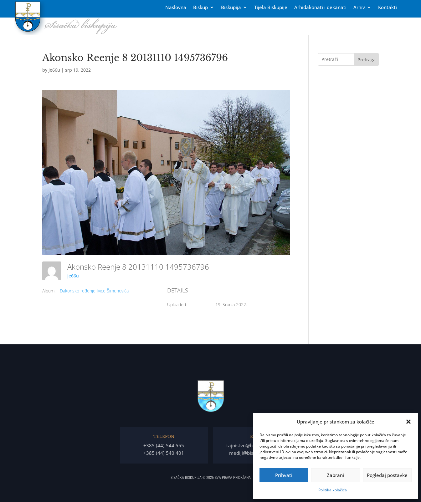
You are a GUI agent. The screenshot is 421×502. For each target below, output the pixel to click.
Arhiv (359, 7)
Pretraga (366, 60)
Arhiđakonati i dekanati (320, 7)
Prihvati (283, 475)
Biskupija (231, 7)
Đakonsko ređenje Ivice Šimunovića (94, 291)
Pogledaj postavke (387, 475)
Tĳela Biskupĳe (270, 7)
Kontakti (387, 7)
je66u (54, 70)
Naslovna (175, 7)
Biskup (200, 7)
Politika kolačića (332, 490)
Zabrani (335, 475)
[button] (408, 421)
